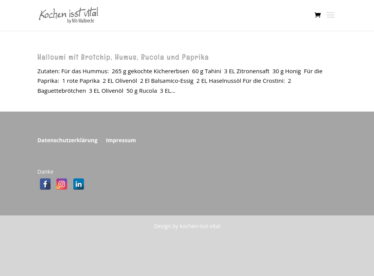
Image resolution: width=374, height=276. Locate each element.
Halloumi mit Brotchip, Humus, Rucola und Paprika (123, 57)
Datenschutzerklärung (68, 140)
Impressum (121, 140)
